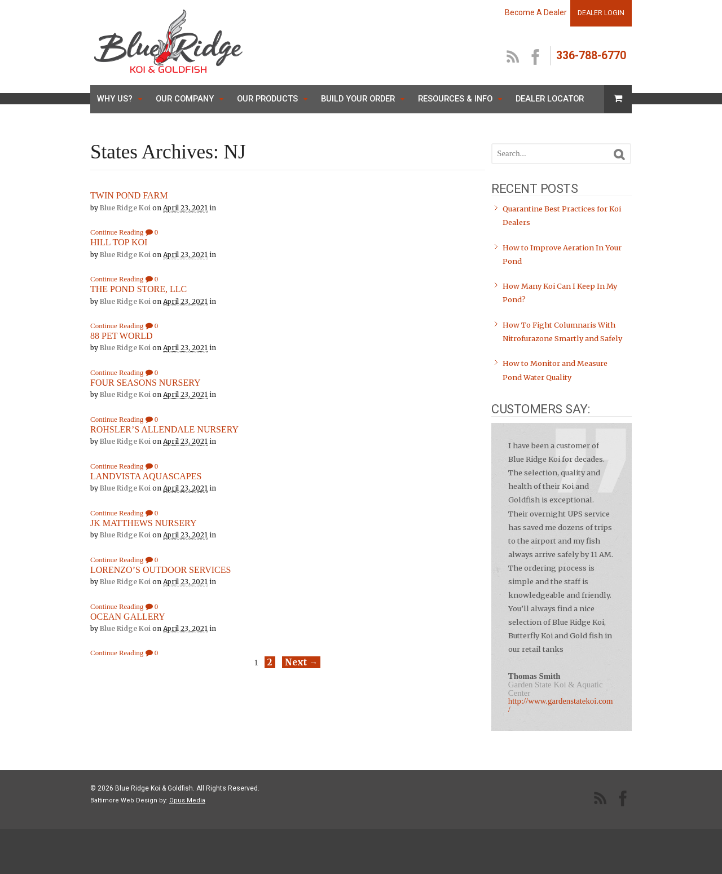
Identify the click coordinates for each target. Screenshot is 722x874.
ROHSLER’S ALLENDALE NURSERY (164, 429)
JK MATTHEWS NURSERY (143, 523)
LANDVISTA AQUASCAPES (145, 476)
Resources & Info (455, 99)
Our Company (185, 99)
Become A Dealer (536, 12)
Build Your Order (358, 99)
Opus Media (187, 800)
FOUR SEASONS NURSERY (145, 382)
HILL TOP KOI (118, 242)
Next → (301, 662)
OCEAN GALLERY (127, 616)
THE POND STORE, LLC (138, 289)
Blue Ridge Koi (125, 208)
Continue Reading (116, 232)
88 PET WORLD (121, 336)
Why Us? (115, 99)
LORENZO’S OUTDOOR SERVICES (160, 570)
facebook (535, 57)
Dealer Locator (550, 99)
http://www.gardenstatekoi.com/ (560, 705)
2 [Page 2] (269, 662)
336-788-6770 (591, 55)
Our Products (267, 99)
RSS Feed (513, 57)
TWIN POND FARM (129, 195)
